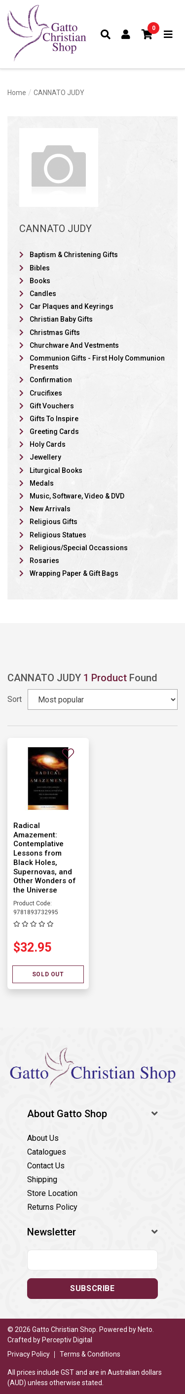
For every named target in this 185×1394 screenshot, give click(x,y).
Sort (14, 699)
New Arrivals (50, 509)
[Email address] (92, 1260)
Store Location (52, 1193)
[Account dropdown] (126, 34)
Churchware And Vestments (74, 345)
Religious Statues (58, 535)
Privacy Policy (28, 1354)
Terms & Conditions (90, 1354)
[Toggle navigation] (168, 34)
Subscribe (92, 1288)
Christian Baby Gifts (61, 319)
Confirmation (51, 380)
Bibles (40, 268)
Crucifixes (46, 393)
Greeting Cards (54, 431)
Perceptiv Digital (67, 1340)
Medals (42, 483)
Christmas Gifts (55, 332)
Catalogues (46, 1152)
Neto (145, 1329)
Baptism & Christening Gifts (74, 255)
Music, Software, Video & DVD (77, 496)
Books (40, 281)
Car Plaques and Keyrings (71, 306)
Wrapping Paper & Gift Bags (74, 573)
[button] (147, 34)
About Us (43, 1138)
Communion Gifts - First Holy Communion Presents (97, 362)
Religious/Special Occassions (79, 548)
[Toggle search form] (105, 34)
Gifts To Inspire (54, 419)
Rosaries (44, 560)
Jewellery (45, 457)
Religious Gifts (53, 522)
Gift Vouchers (52, 406)
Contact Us (46, 1165)
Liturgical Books (56, 470)
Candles (43, 294)
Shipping (42, 1179)
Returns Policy (52, 1207)
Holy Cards (48, 444)
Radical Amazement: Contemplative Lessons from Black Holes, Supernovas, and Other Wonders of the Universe (44, 858)
